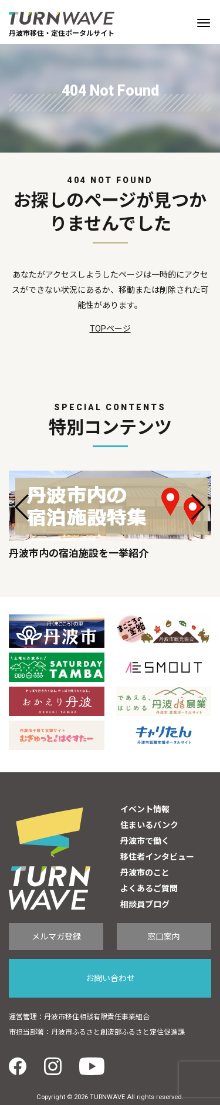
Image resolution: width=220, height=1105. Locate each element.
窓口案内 (163, 936)
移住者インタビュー (157, 856)
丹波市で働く (145, 841)
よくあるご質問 (149, 888)
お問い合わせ (110, 978)
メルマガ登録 (56, 936)
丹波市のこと (145, 872)
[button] (23, 507)
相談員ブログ (145, 904)
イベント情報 (145, 809)
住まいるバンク (149, 825)
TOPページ (110, 328)
